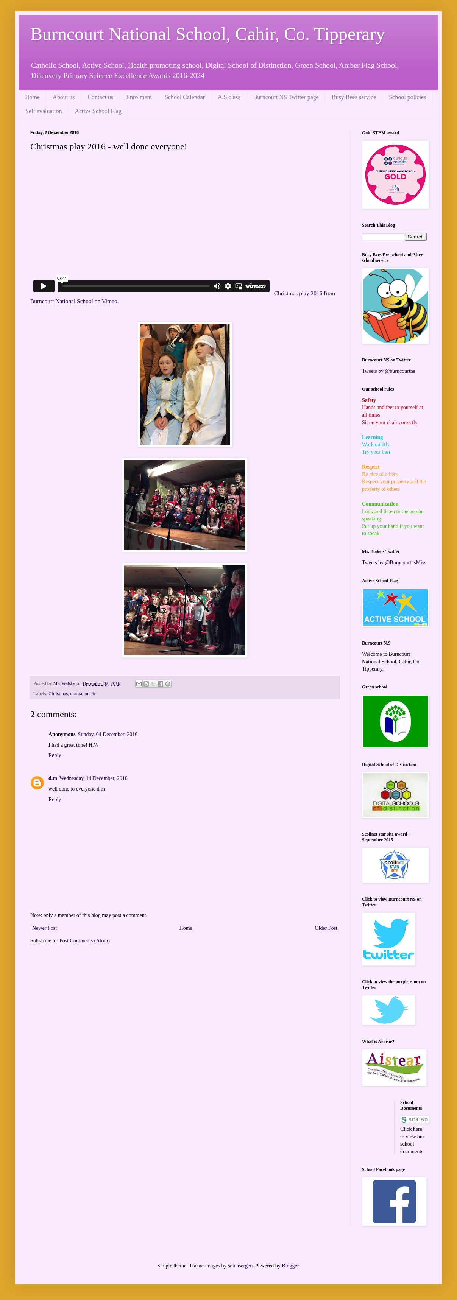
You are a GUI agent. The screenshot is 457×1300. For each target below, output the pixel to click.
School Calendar (185, 97)
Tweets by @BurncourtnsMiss (394, 562)
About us (64, 97)
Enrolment (139, 97)
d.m (52, 778)
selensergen (240, 1266)
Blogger (290, 1266)
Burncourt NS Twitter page (286, 97)
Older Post (326, 928)
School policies (407, 97)
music (90, 693)
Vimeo (109, 301)
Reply (54, 755)
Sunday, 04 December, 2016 (108, 734)
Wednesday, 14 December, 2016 (93, 778)
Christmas (58, 693)
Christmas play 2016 (298, 293)
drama (76, 693)
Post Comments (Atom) (84, 940)
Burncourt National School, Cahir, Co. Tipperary (207, 34)
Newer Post (44, 928)
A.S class (229, 97)
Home (32, 97)
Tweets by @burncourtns (388, 371)
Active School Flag (98, 111)
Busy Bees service (354, 97)
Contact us (100, 97)
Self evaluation (43, 111)
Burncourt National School (61, 301)
